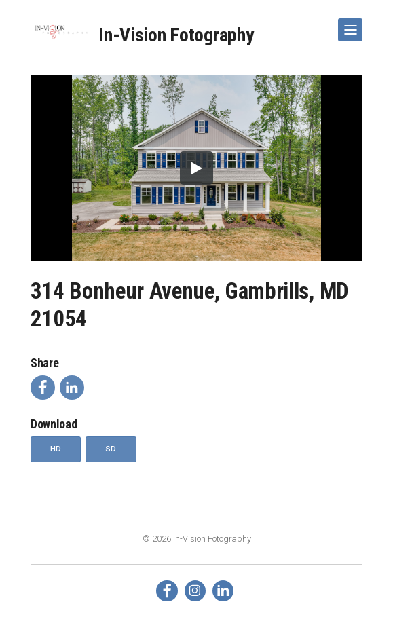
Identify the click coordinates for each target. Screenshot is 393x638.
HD (56, 448)
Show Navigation (347, 24)
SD (111, 448)
